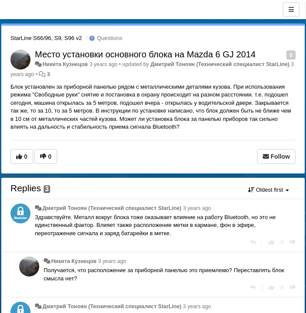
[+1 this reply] (271, 242)
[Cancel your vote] (282, 242)
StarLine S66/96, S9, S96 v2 (46, 38)
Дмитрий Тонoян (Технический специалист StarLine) (219, 64)
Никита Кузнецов (65, 64)
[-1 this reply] (293, 242)
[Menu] (291, 9)
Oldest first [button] (268, 189)
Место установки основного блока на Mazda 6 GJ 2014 (145, 54)
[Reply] (253, 242)
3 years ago (197, 208)
